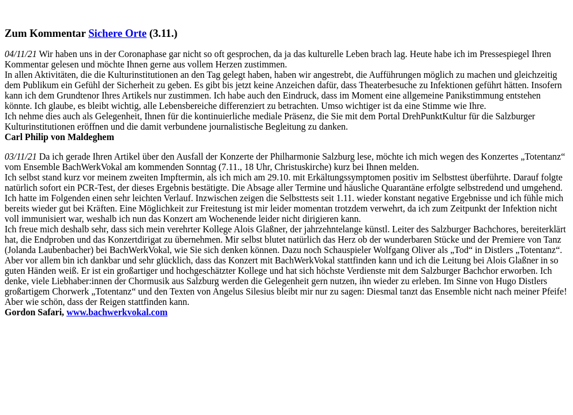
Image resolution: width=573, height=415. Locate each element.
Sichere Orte (117, 33)
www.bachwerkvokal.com (116, 312)
